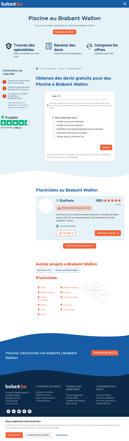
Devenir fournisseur (74, 395)
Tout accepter (14, 435)
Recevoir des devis (64, 32)
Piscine (62, 68)
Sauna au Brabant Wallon (67, 270)
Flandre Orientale (69, 297)
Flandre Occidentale (43, 298)
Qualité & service (43, 395)
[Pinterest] (24, 411)
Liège (41, 309)
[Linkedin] (30, 411)
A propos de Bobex (44, 392)
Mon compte (72, 403)
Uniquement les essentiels (38, 435)
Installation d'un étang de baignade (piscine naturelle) (79, 129)
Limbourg (66, 305)
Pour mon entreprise (105, 398)
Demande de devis (105, 353)
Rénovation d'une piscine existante (71, 133)
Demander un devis (108, 233)
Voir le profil (66, 233)
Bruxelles (66, 292)
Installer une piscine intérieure (69, 125)
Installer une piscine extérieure (70, 121)
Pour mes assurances (106, 400)
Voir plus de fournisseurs (80, 246)
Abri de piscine (44, 270)
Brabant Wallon (46, 292)
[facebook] (8, 411)
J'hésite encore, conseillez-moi (70, 136)
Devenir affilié (72, 398)
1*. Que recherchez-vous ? (65, 118)
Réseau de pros (103, 403)
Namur (42, 314)
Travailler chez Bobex (75, 400)
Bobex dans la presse (45, 398)
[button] (125, 3)
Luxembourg (67, 309)
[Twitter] (14, 411)
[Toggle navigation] (124, 4)
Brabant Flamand (69, 287)
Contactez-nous (43, 400)
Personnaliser (62, 435)
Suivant (106, 147)
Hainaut (42, 305)
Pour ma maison (48, 68)
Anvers (42, 287)
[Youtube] (19, 411)
